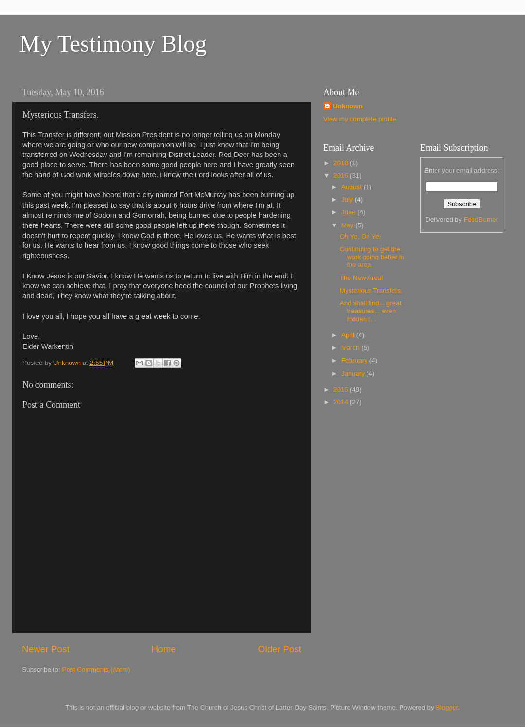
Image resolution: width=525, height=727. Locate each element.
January (354, 373)
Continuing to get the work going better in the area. (372, 256)
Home (164, 649)
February (355, 360)
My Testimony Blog (113, 43)
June (349, 212)
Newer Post (46, 649)
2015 (341, 389)
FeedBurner (481, 219)
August (352, 186)
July (348, 199)
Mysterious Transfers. (371, 290)
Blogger (447, 707)
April (348, 335)
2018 (341, 163)
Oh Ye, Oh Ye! (360, 236)
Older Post (279, 649)
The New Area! (361, 277)
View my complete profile (359, 118)
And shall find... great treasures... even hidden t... (371, 310)
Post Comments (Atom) (96, 669)
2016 (341, 175)
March (351, 347)
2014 (341, 402)
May (348, 225)
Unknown (348, 106)
